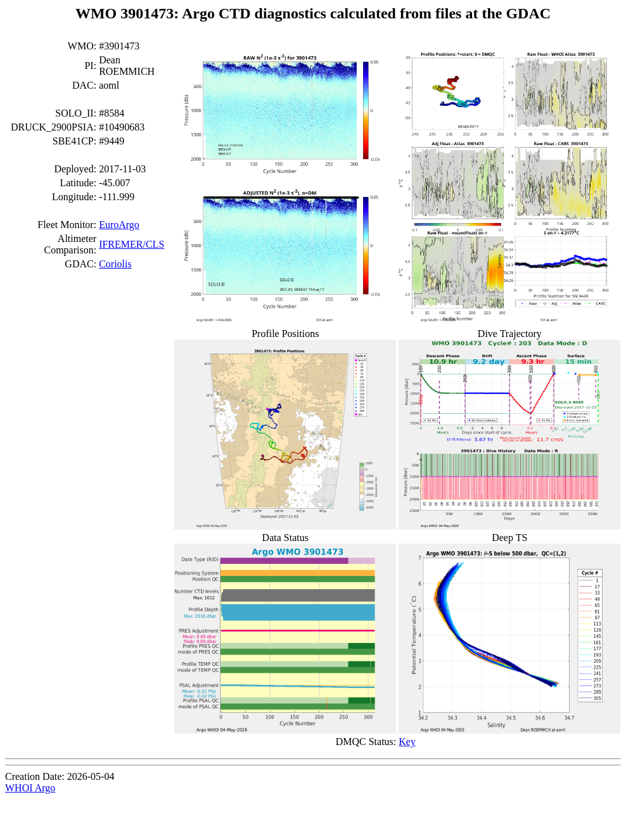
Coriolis (115, 263)
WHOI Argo (30, 787)
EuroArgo (119, 224)
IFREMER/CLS (131, 244)
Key (407, 741)
